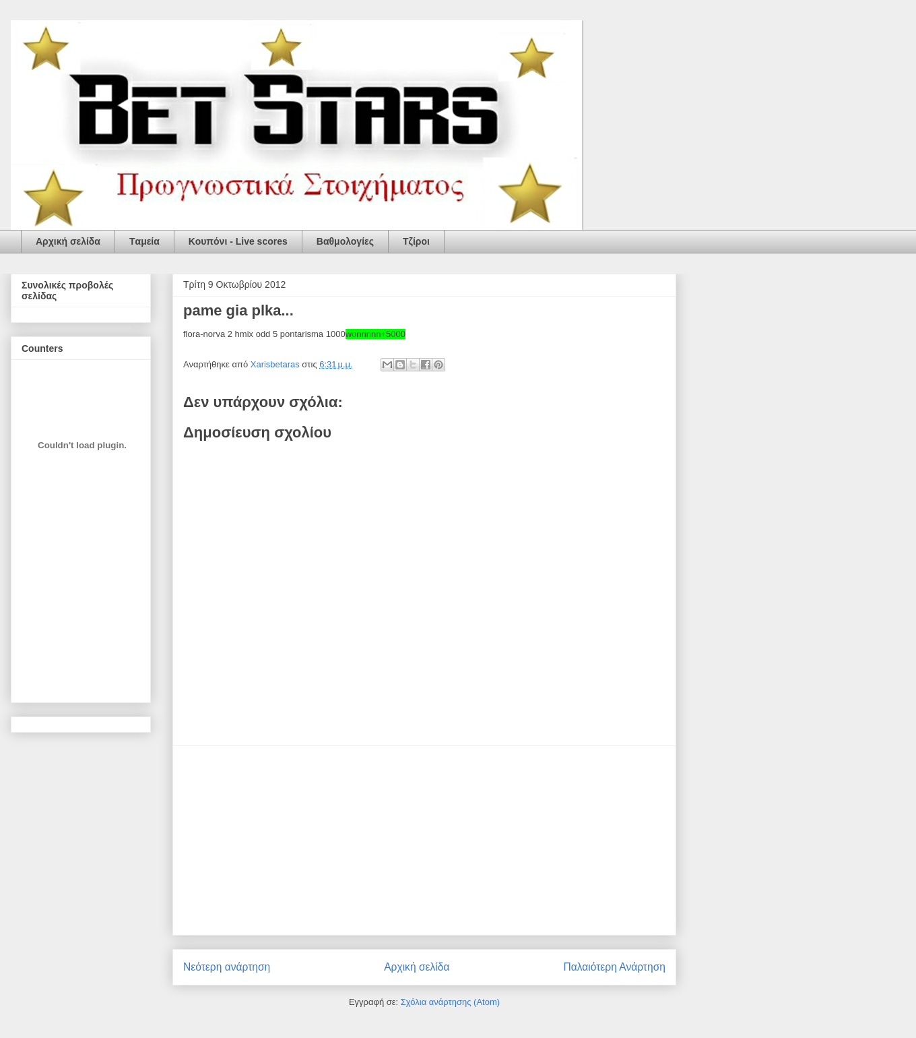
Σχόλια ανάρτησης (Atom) (450, 1002)
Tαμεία (144, 241)
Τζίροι (416, 241)
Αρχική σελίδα (68, 241)
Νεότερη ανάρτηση (226, 967)
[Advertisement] (424, 840)
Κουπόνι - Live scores (238, 241)
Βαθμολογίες (345, 241)
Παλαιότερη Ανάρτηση (614, 967)
